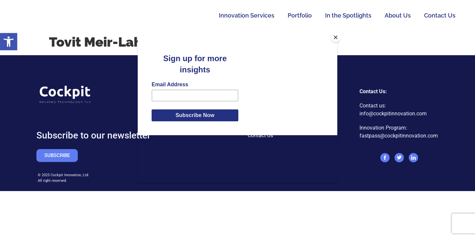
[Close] (336, 37)
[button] (8, 41)
